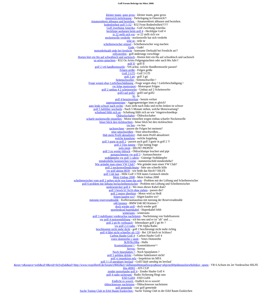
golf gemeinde (123, 287)
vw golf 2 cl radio (125, 225)
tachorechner (116, 128)
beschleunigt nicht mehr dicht (113, 229)
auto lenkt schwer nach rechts (106, 105)
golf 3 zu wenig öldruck (116, 151)
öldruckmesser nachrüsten (119, 284)
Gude (131, 47)
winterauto (128, 212)
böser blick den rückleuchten (116, 122)
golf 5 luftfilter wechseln (107, 109)
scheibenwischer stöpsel (117, 44)
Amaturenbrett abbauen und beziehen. (113, 21)
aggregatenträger (115, 102)
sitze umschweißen (122, 131)
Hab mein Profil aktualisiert (119, 135)
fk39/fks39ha (131, 242)
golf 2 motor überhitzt (123, 193)
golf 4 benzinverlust (126, 99)
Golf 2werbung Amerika (121, 27)
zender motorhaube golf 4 (122, 271)
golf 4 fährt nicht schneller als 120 (120, 232)
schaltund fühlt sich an (108, 112)
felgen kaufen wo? (124, 196)
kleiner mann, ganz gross (120, 14)
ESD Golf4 (128, 277)
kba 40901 (129, 268)
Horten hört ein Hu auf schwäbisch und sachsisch (106, 57)
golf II (131, 63)
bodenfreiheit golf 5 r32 (117, 24)
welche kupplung (125, 138)
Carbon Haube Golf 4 (122, 235)
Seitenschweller (125, 79)
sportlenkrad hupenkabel (125, 209)
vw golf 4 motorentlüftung (115, 219)
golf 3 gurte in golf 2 (114, 141)
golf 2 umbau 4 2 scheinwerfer (119, 89)
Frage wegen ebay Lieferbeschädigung (111, 83)
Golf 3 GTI (128, 73)
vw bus (131, 125)
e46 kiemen (120, 203)
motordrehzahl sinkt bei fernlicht (113, 50)
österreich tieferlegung (118, 18)
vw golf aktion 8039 (118, 170)
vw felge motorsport (124, 86)
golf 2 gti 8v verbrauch (119, 222)
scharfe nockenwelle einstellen (104, 118)
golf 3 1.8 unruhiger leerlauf (117, 261)
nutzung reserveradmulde (104, 199)
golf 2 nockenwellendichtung (122, 167)
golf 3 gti (129, 76)
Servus (131, 248)
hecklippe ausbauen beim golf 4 (124, 31)
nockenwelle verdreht (117, 37)
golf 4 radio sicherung (119, 274)
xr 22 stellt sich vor (124, 34)
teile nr (131, 40)
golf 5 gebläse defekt (119, 255)
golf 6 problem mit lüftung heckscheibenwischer (110, 183)
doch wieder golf (125, 206)
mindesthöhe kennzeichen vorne (117, 161)
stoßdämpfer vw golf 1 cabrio (122, 157)
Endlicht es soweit (123, 281)
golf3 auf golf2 (126, 92)
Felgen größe (127, 70)
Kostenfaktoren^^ (124, 245)
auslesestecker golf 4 (118, 186)
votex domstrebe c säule (125, 238)
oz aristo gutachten (104, 60)
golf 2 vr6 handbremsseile (110, 66)
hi (134, 96)
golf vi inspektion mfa (123, 258)
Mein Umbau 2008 (124, 177)
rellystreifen (119, 53)
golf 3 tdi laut (111, 173)
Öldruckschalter (125, 115)
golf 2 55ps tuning (124, 144)
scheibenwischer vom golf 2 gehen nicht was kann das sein (108, 180)
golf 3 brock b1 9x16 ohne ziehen (128, 190)
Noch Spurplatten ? (124, 251)
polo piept (124, 148)
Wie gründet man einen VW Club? (115, 164)
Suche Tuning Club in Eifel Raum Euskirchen (106, 290)
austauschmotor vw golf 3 (125, 154)
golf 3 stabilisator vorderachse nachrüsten (117, 216)
